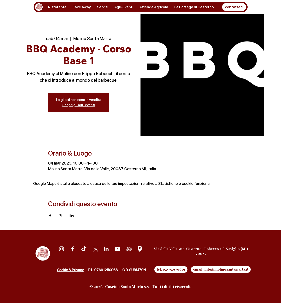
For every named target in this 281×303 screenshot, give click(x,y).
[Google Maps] (140, 249)
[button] (234, 7)
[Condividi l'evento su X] (61, 215)
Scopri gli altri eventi (78, 105)
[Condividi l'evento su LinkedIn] (72, 215)
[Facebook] (72, 249)
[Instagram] (61, 249)
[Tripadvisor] (128, 249)
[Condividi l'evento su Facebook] (50, 215)
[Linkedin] (106, 249)
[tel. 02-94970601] (170, 269)
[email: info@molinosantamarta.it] (221, 269)
